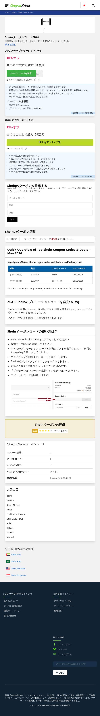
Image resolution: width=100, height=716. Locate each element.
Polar (9, 523)
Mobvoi (10, 500)
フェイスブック (65, 644)
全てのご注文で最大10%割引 (26, 65)
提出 (12, 219)
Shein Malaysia (18, 568)
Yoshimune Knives (16, 514)
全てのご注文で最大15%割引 (26, 134)
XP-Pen (10, 532)
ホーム (7, 12)
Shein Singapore (19, 575)
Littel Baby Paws (15, 519)
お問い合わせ (10, 616)
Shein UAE (16, 554)
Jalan (9, 509)
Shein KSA (16, 561)
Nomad (10, 537)
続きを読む (10, 44)
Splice (10, 528)
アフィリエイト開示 (63, 601)
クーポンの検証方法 (13, 606)
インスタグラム (65, 654)
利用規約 (58, 611)
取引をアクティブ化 (50, 142)
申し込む (60, 673)
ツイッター (62, 649)
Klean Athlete (13, 505)
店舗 (13, 12)
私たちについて (11, 601)
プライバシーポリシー (64, 606)
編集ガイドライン (12, 611)
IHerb (9, 496)
